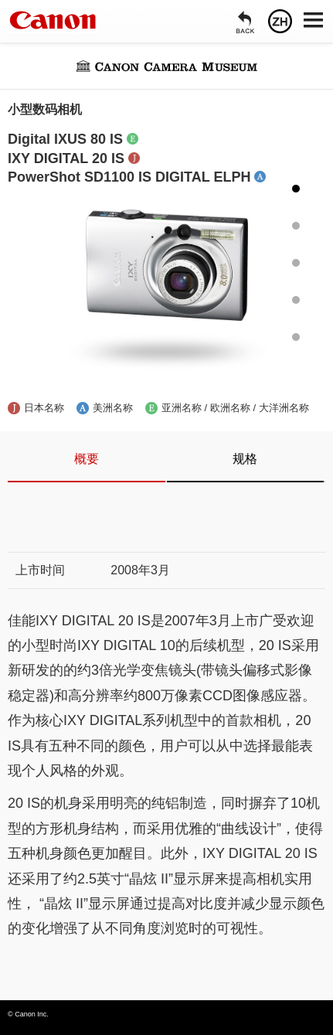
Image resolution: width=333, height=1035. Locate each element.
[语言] (280, 21)
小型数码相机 (45, 109)
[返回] (245, 21)
